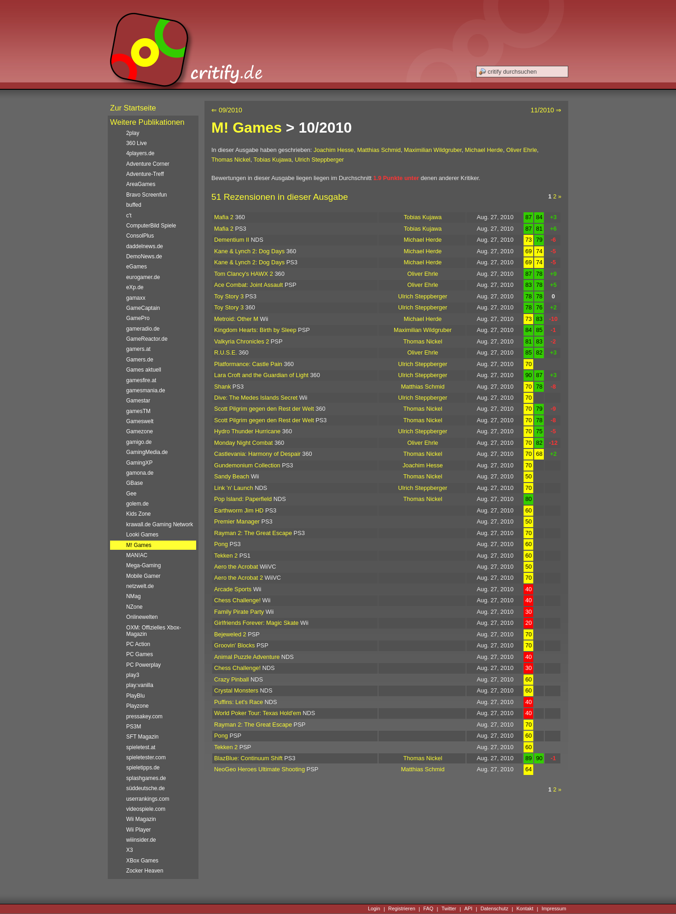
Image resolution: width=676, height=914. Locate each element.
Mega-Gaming (143, 565)
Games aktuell (143, 370)
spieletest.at (140, 747)
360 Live (136, 143)
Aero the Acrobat (236, 566)
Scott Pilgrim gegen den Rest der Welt (264, 408)
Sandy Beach (231, 476)
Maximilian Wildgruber (432, 149)
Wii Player (138, 830)
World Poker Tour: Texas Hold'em (257, 713)
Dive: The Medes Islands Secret (255, 397)
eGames (136, 266)
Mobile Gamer (143, 576)
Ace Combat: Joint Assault (248, 284)
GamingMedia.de (147, 452)
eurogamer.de (143, 277)
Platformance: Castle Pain (248, 364)
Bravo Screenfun (146, 195)
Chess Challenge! (237, 600)
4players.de (140, 153)
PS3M (133, 726)
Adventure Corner (147, 164)
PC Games (139, 654)
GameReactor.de (147, 339)
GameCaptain (143, 308)
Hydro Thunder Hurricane (247, 431)
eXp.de (135, 287)
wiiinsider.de (141, 840)
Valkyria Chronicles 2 (241, 341)
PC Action (138, 644)
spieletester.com (146, 757)
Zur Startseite (133, 108)
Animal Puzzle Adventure (247, 656)
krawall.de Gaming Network (159, 524)
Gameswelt (139, 421)
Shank (222, 386)
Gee (131, 493)
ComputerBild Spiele (151, 225)
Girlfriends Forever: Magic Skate (256, 622)
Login (374, 909)
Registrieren (401, 909)
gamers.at (138, 349)
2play (132, 133)
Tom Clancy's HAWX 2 (243, 273)
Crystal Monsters (236, 690)
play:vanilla (139, 685)
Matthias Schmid (379, 149)
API (468, 909)
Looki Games (142, 534)
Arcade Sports (232, 589)
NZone (134, 607)
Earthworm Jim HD (238, 510)
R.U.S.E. (225, 352)
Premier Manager (237, 521)
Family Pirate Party (239, 611)
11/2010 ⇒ (545, 110)
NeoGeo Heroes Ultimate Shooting (259, 769)
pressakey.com (144, 716)
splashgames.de (146, 778)
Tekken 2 (226, 555)
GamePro (138, 318)
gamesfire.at (141, 380)
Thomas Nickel (231, 159)
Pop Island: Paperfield (243, 498)
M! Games (246, 127)
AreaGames (140, 184)
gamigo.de (139, 442)
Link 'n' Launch (233, 487)
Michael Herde (484, 149)
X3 (129, 850)
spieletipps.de (143, 767)
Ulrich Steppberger (319, 159)
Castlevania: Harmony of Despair (257, 453)
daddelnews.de (144, 246)
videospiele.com (145, 809)
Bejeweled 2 (230, 634)
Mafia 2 (223, 217)
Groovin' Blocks (234, 645)
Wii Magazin (141, 819)
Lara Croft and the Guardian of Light (261, 375)
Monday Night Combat (243, 442)
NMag (133, 596)
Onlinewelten (142, 617)
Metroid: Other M (236, 318)
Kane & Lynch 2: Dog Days (249, 251)
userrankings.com (147, 799)
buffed (133, 205)
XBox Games (142, 860)
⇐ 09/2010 (226, 110)
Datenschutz (494, 909)
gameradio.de (143, 329)
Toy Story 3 (229, 296)
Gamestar (138, 400)
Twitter (449, 909)
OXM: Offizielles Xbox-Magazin (153, 630)
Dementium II (231, 239)
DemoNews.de (144, 256)
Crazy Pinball (231, 679)
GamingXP (139, 463)
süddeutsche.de (145, 788)
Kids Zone (138, 514)
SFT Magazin (142, 737)
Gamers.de (139, 359)
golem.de (137, 504)
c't (129, 215)
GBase (134, 483)
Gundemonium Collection (247, 465)
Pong (221, 544)
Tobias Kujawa (273, 159)
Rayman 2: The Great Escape (253, 533)
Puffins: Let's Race (238, 702)
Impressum (554, 909)
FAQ (428, 909)
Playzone (137, 706)
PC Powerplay (143, 665)
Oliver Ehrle (521, 149)
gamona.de (139, 473)
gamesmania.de (145, 390)
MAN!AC (136, 555)
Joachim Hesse (334, 149)
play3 (132, 675)
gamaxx (136, 298)
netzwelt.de (140, 586)
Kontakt (524, 909)
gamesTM (138, 411)
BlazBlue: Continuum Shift (248, 758)
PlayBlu (135, 696)
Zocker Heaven (144, 870)
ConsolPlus (140, 236)
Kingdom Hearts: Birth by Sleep (255, 329)
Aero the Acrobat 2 (238, 577)
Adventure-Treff (145, 174)
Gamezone (139, 431)
